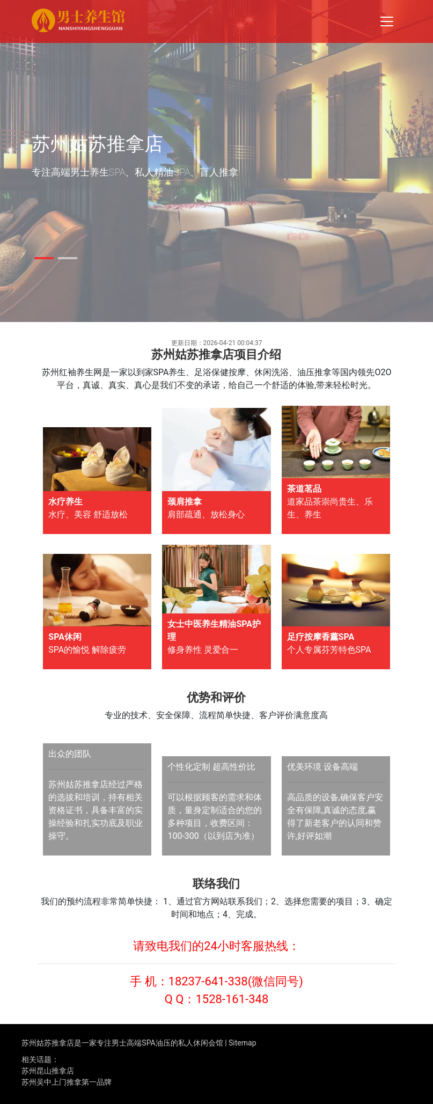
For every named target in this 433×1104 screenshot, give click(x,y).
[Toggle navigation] (387, 21)
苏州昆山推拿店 (47, 1070)
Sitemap (242, 1043)
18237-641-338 (208, 981)
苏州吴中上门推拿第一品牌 (66, 1082)
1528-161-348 (231, 999)
